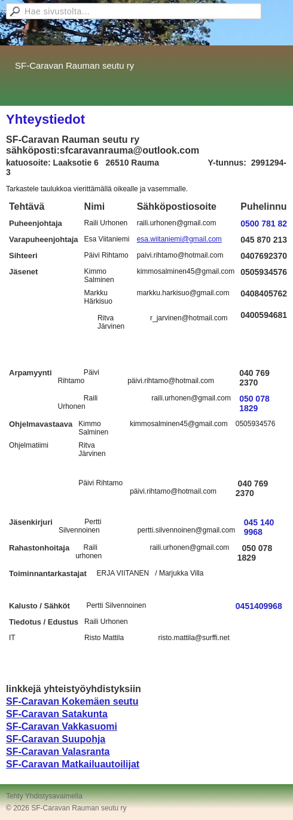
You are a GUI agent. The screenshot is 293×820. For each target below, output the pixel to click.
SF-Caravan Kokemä (52, 701)
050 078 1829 (254, 403)
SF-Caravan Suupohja (55, 739)
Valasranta (85, 751)
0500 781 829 (266, 223)
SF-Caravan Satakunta (57, 714)
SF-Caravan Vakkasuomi (61, 726)
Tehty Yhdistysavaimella (44, 796)
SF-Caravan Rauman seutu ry (74, 65)
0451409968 (259, 606)
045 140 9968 (259, 527)
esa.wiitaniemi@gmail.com (179, 239)
